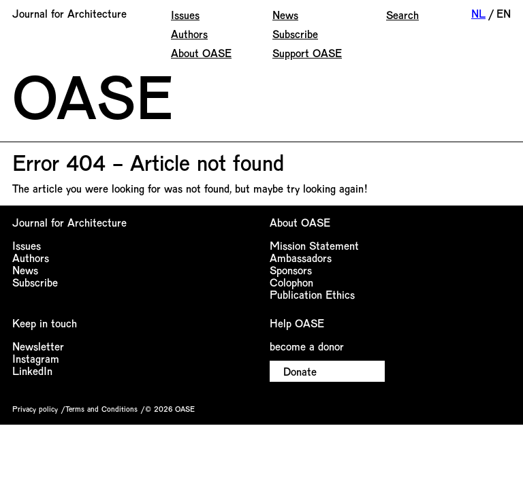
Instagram (35, 358)
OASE (92, 95)
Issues (185, 14)
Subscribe (295, 33)
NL (478, 13)
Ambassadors (301, 257)
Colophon (291, 282)
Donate (300, 371)
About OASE (201, 52)
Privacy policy (35, 408)
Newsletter (38, 346)
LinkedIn (32, 370)
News (285, 14)
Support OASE (307, 52)
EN (503, 13)
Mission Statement (314, 245)
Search (402, 14)
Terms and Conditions (101, 408)
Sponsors (291, 269)
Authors (189, 33)
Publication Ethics (312, 294)
